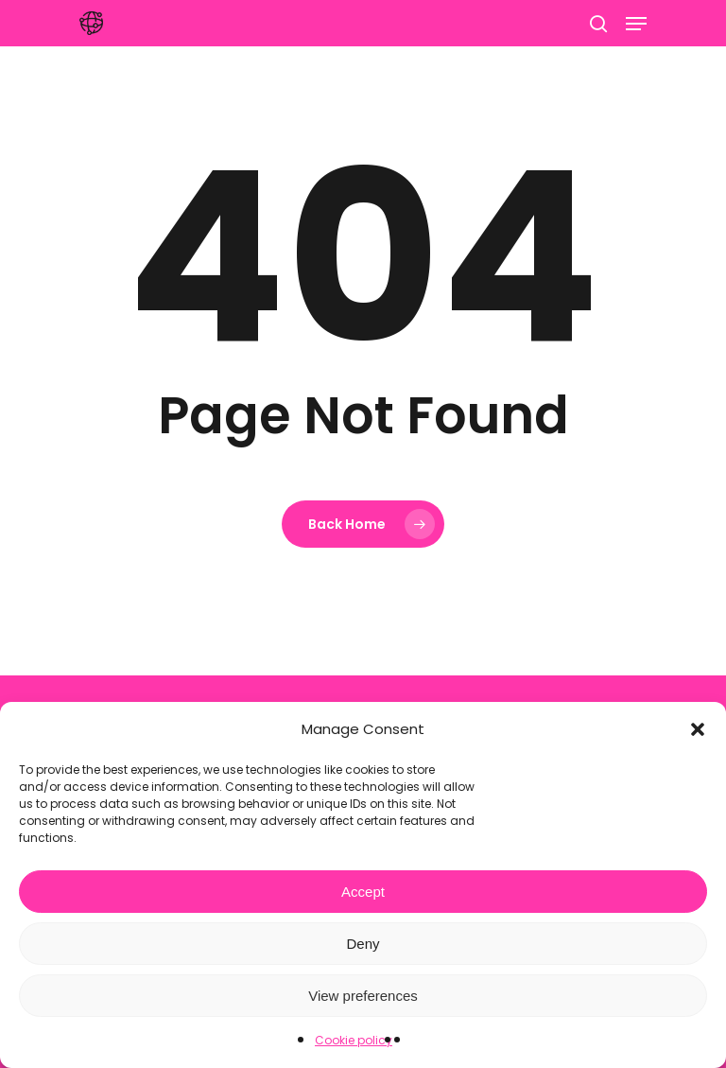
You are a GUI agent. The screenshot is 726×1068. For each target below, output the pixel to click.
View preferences (363, 996)
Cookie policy (353, 1040)
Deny (362, 944)
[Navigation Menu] (636, 23)
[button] (697, 729)
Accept (363, 892)
